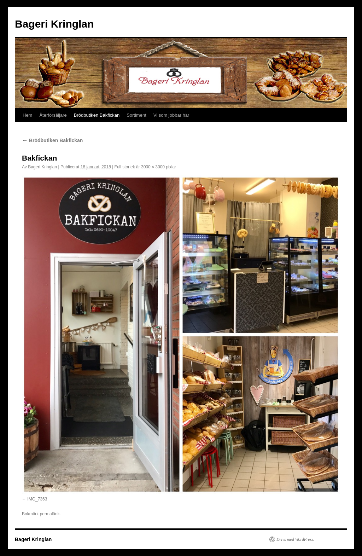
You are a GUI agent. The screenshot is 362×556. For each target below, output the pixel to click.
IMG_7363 (37, 499)
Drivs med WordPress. (295, 539)
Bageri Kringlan (54, 24)
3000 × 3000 (153, 166)
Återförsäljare (52, 115)
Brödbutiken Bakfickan (96, 115)
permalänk (50, 513)
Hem (27, 115)
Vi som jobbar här (171, 115)
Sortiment (136, 115)
